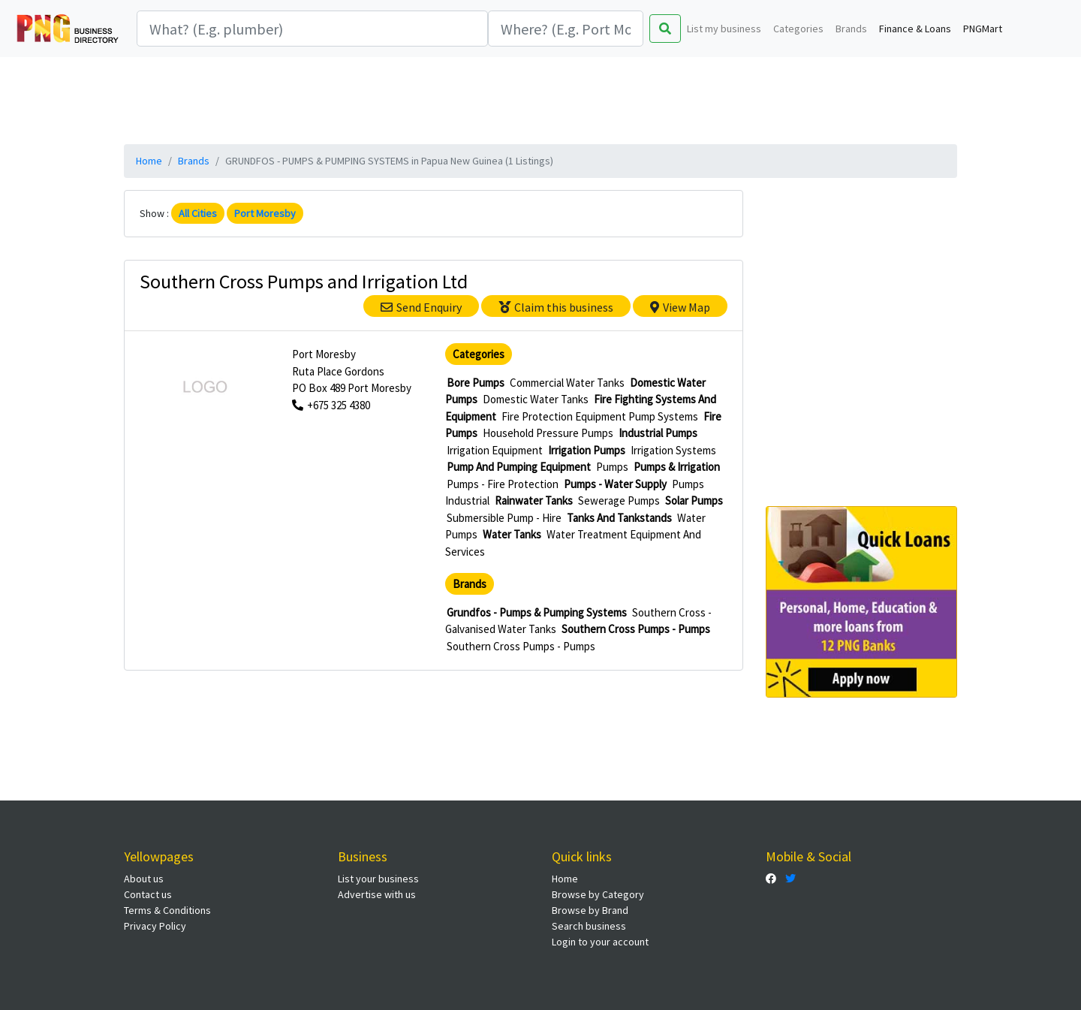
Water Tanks (512, 534)
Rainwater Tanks (534, 500)
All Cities (198, 213)
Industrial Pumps (658, 433)
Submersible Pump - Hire (504, 518)
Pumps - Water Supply (615, 484)
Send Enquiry (421, 307)
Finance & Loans (915, 28)
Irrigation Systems (673, 450)
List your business (378, 878)
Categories (798, 28)
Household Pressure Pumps (548, 433)
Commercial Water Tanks (567, 382)
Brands (851, 28)
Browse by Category (598, 894)
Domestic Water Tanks (536, 399)
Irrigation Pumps (586, 450)
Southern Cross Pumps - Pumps (636, 629)
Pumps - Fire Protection (503, 484)
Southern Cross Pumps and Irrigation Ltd (304, 281)
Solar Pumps (694, 500)
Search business (589, 926)
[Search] (312, 29)
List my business (724, 28)
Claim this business (555, 307)
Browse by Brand (590, 910)
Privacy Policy (155, 926)
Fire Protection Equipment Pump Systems (599, 416)
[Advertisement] (540, 98)
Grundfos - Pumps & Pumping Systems (537, 612)
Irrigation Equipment (495, 450)
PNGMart (982, 28)
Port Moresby (265, 213)
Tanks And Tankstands (619, 518)
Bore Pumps (475, 382)
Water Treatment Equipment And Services (573, 543)
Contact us (148, 894)
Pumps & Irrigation (677, 467)
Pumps (612, 467)
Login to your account (600, 941)
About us (144, 878)
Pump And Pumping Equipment (519, 467)
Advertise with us (377, 894)
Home (149, 160)
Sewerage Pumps (619, 500)
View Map (680, 307)
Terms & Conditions (167, 910)
